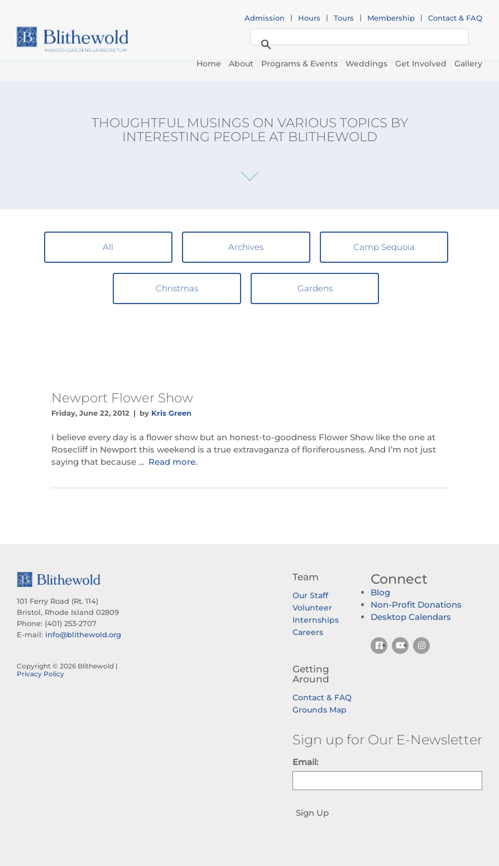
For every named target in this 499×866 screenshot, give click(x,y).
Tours (344, 17)
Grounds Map (319, 710)
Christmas (177, 288)
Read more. (172, 461)
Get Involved (421, 64)
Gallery (468, 64)
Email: (305, 762)
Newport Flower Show (122, 398)
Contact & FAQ (455, 17)
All (108, 247)
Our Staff (310, 595)
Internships (315, 620)
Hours (309, 17)
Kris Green (171, 412)
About (241, 64)
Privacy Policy (40, 674)
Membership (391, 17)
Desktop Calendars (411, 617)
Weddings (366, 64)
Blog (380, 592)
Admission (264, 17)
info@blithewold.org (83, 634)
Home (208, 64)
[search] (358, 37)
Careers (307, 632)
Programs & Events (299, 64)
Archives (245, 247)
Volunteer (312, 608)
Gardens (315, 288)
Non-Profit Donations (416, 604)
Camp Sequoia (384, 247)
